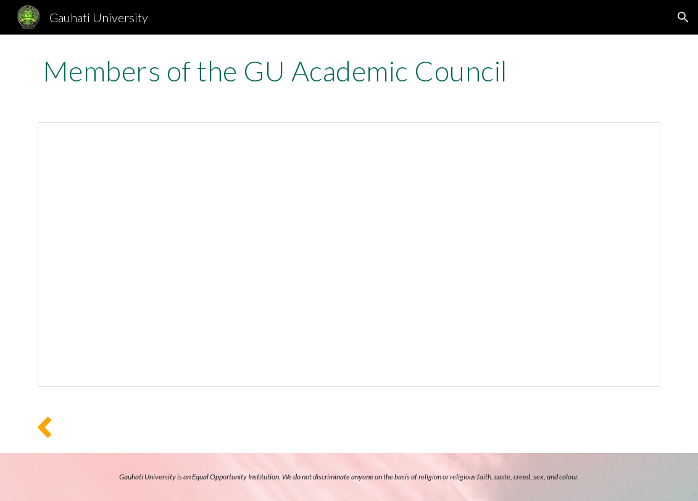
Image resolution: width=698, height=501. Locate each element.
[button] (683, 17)
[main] (349, 71)
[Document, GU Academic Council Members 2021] (349, 254)
